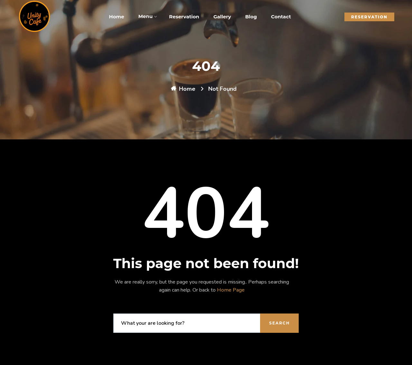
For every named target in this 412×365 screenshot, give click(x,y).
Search (279, 323)
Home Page (231, 290)
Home (187, 89)
